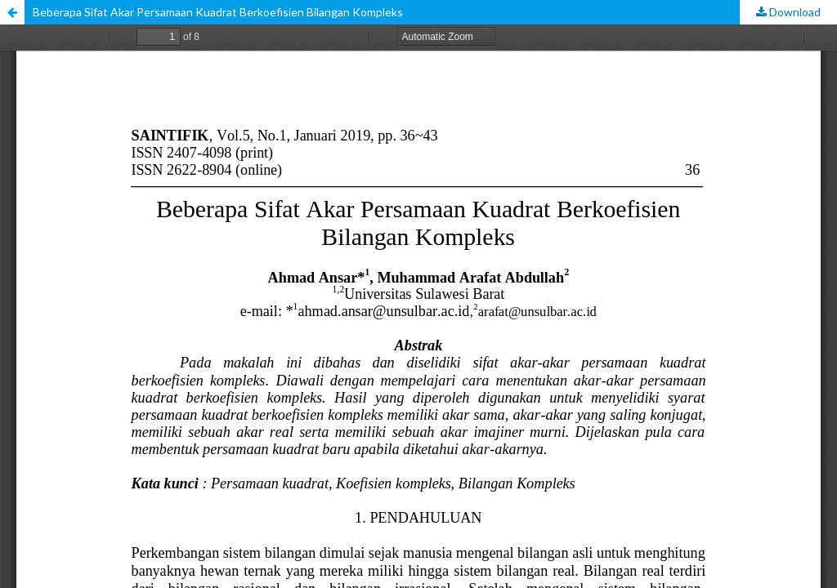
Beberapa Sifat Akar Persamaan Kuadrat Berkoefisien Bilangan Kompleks (218, 12)
